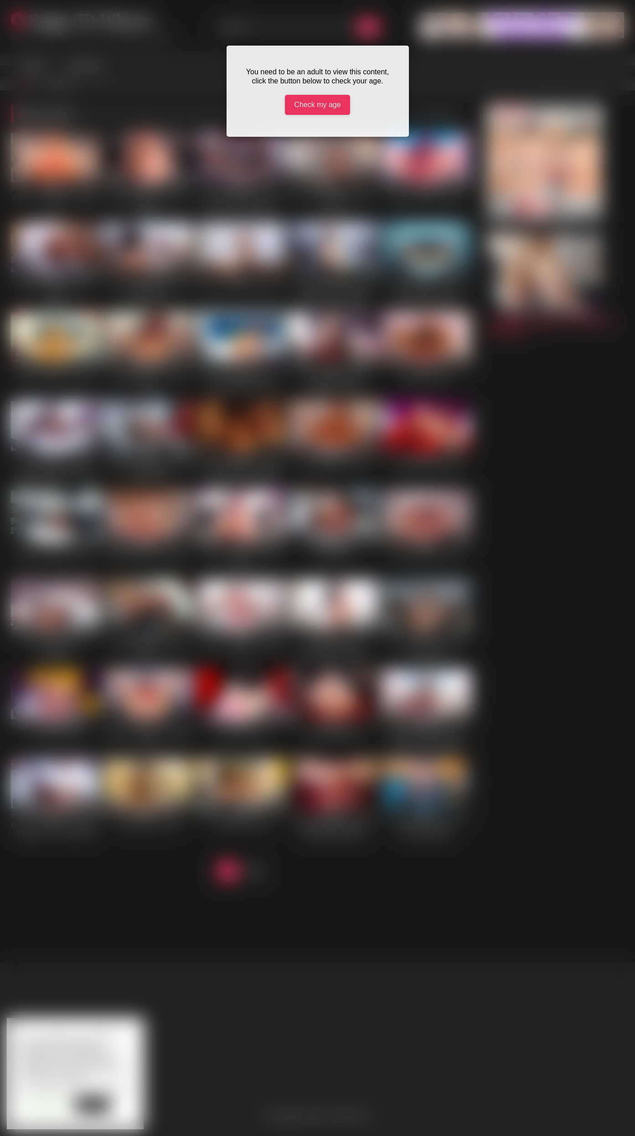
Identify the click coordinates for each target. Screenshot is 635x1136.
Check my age (317, 104)
